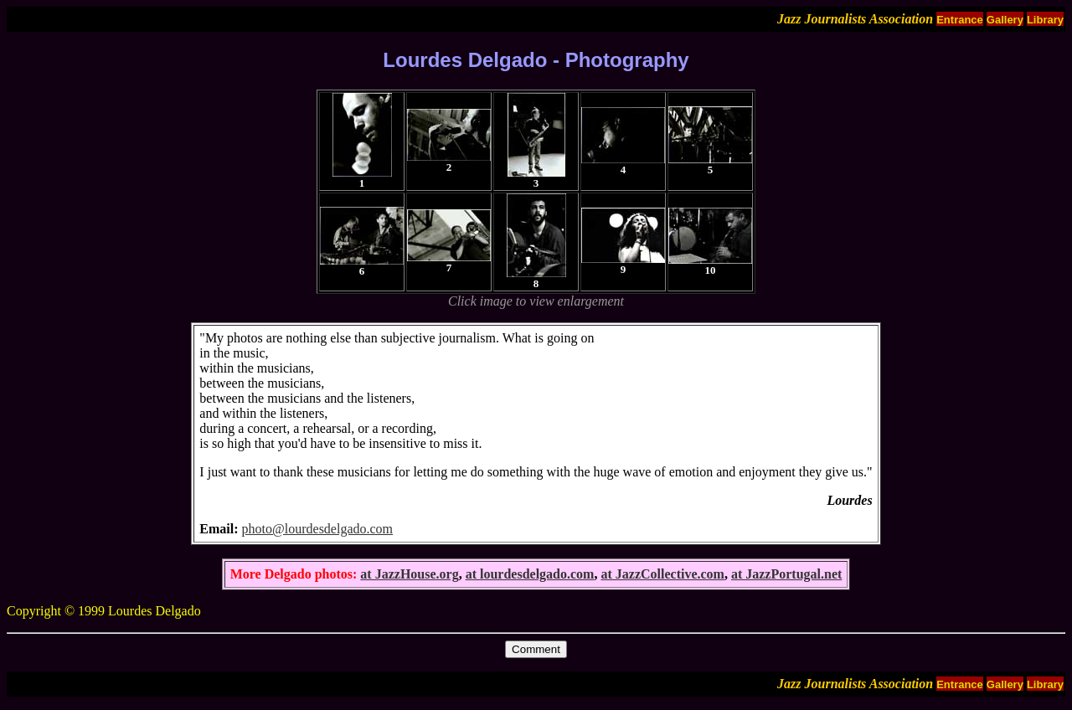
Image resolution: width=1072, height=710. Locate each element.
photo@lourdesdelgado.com (317, 529)
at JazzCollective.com (662, 574)
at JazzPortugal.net (786, 574)
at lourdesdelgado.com (530, 574)
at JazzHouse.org (409, 574)
